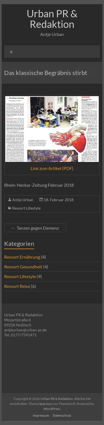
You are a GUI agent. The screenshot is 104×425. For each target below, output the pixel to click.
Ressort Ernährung (22, 256)
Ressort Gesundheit (23, 266)
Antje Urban (22, 199)
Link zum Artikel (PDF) (52, 168)
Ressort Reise (17, 286)
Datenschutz (62, 415)
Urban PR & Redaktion (52, 18)
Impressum (41, 415)
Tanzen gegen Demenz (35, 227)
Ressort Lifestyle (26, 208)
